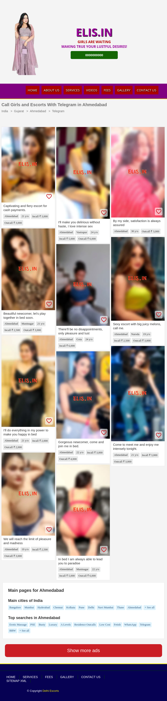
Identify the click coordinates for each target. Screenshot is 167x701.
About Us (51, 90)
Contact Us (146, 90)
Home (32, 90)
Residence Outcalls (85, 624)
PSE (32, 624)
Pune (81, 607)
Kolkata (70, 607)
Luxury (53, 624)
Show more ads (83, 650)
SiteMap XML (16, 681)
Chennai (58, 607)
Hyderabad (43, 607)
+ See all (150, 607)
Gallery (123, 90)
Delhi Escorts (50, 690)
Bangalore (15, 607)
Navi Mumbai (105, 607)
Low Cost (104, 624)
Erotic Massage (18, 624)
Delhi (91, 607)
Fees (107, 90)
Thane (120, 607)
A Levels (66, 624)
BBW (12, 630)
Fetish (117, 624)
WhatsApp (130, 624)
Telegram (145, 624)
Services (73, 90)
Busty (42, 624)
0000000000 (94, 55)
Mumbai (29, 607)
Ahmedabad (134, 607)
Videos (91, 90)
